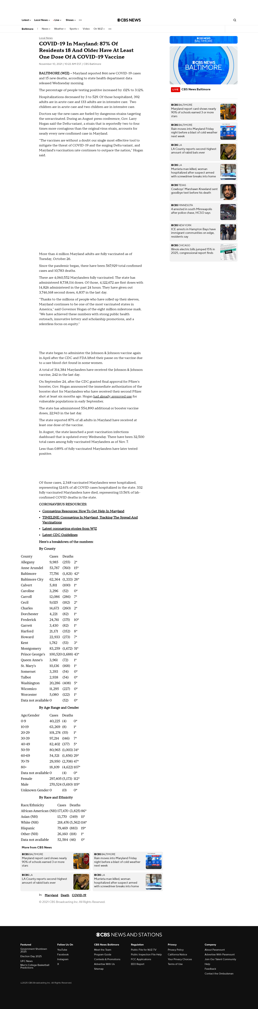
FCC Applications (141, 959)
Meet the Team (102, 949)
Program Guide (102, 954)
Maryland (51, 895)
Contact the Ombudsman (219, 973)
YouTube (62, 949)
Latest (26, 20)
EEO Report (137, 964)
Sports (74, 28)
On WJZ (99, 28)
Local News (42, 20)
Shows (71, 20)
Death (65, 895)
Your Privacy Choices (180, 959)
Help (207, 964)
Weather (60, 28)
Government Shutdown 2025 (33, 950)
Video (86, 28)
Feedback (210, 969)
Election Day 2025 (31, 956)
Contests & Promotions (107, 959)
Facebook (63, 954)
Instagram (62, 959)
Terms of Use (175, 964)
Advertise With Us (104, 964)
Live (57, 20)
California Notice (177, 954)
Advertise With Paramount (220, 954)
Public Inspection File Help (146, 954)
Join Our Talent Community (220, 959)
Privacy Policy (176, 949)
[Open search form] (234, 20)
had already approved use (112, 396)
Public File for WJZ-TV (143, 949)
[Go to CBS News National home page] (129, 20)
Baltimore (27, 29)
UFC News (26, 961)
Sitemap (98, 969)
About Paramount (215, 949)
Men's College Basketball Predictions (34, 966)
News (46, 28)
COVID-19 (79, 895)
